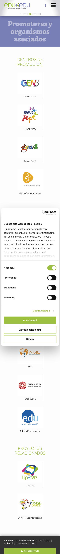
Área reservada (30, 551)
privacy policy (44, 541)
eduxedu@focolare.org (25, 541)
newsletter (22, 543)
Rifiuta (30, 339)
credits (34, 543)
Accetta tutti (30, 320)
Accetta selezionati (30, 329)
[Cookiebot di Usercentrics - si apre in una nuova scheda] (42, 213)
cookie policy (9, 543)
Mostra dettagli (41, 310)
